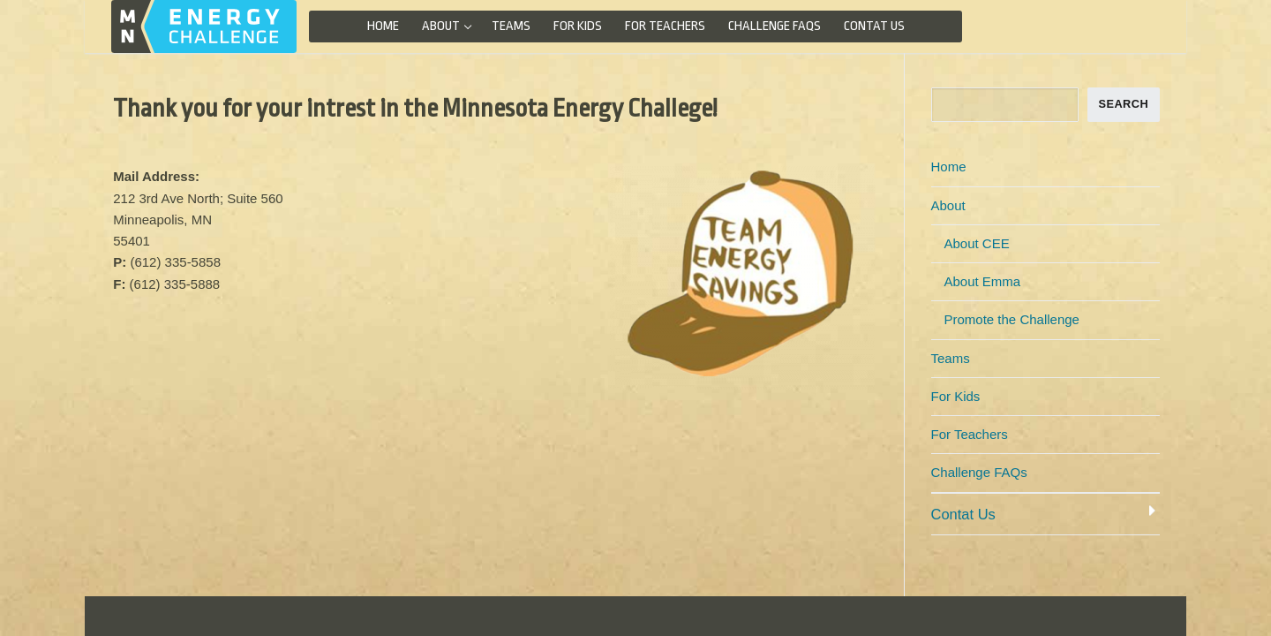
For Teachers (969, 434)
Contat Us (963, 514)
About (950, 205)
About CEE (977, 243)
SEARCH (1123, 103)
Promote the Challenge (1011, 319)
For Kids (956, 396)
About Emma (982, 281)
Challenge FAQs (979, 472)
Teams (950, 358)
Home (948, 166)
